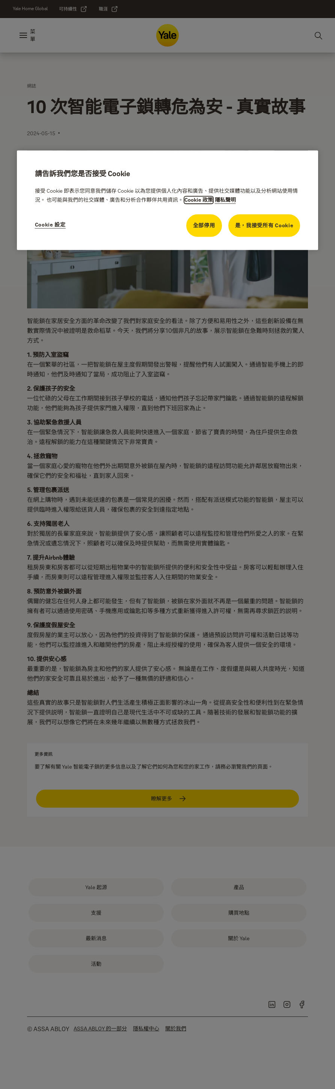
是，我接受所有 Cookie (264, 225)
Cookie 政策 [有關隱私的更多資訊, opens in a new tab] (198, 200)
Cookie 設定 (50, 225)
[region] (167, 200)
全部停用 (204, 225)
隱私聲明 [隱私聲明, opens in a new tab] (225, 200)
